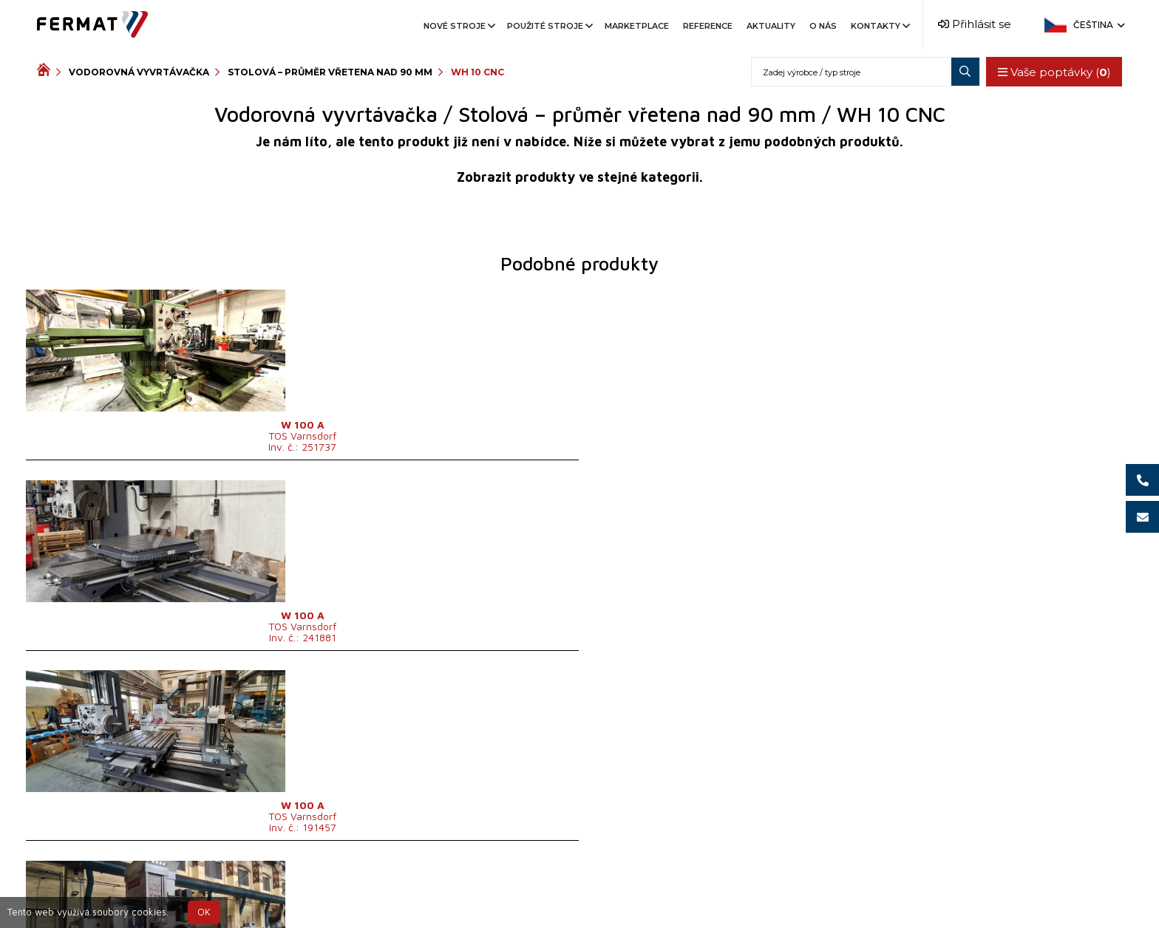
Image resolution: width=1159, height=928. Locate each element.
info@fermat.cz (713, 892)
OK (204, 912)
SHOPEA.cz (149, 892)
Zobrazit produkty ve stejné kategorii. (580, 177)
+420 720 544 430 (480, 892)
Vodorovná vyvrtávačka (139, 72)
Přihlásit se (974, 24)
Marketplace (637, 26)
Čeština (1097, 24)
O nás (823, 26)
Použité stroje (549, 26)
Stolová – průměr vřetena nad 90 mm (330, 72)
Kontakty (879, 26)
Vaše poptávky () (1050, 72)
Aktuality (771, 26)
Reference (708, 26)
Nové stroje (458, 26)
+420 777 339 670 (602, 892)
